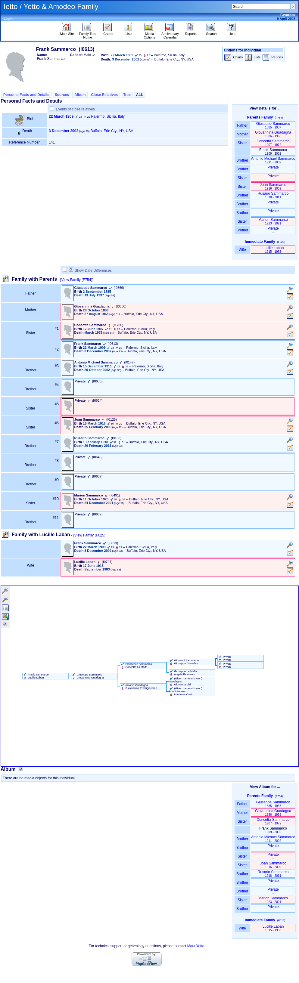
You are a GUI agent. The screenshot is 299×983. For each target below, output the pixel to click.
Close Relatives (104, 95)
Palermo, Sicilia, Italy (108, 116)
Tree (127, 95)
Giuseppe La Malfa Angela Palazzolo (183, 673)
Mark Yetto (195, 946)
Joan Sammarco (273, 186)
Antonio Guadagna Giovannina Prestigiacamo (138, 687)
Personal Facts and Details (26, 95)
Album (80, 95)
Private (273, 169)
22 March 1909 (61, 116)
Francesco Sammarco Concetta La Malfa (136, 666)
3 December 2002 (63, 131)
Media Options (149, 34)
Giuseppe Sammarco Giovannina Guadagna (87, 676)
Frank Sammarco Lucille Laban (36, 676)
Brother (242, 160)
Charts (108, 32)
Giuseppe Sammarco (273, 125)
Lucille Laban (273, 249)
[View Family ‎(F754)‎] (76, 280)
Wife (242, 250)
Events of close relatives (75, 109)
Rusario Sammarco (273, 195)
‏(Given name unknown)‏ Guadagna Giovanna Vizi (185, 681)
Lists (128, 32)
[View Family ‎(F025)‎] (89, 535)
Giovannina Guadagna (273, 134)
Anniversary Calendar (170, 34)
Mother (242, 134)
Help (232, 32)
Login (8, 18)
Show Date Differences (90, 270)
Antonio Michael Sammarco (273, 160)
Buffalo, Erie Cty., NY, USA (112, 131)
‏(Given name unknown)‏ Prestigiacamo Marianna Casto (185, 691)
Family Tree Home (87, 34)
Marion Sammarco (273, 221)
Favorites (287, 15)
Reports (191, 32)
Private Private (225, 658)
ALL (139, 95)
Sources (62, 95)
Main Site (67, 32)
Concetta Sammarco (273, 143)
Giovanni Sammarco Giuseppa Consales (184, 662)
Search (211, 32)
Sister (242, 143)
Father (242, 125)
